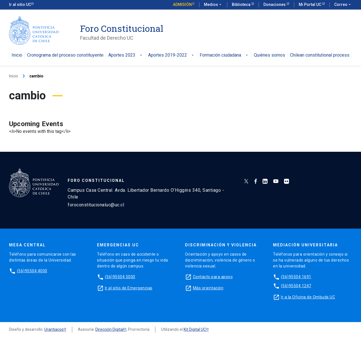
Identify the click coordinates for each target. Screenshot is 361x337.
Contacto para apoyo (213, 276)
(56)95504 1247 (296, 286)
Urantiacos (53, 329)
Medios (213, 4)
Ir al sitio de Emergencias (129, 288)
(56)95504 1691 (296, 276)
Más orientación (208, 288)
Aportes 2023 (125, 55)
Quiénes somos (269, 55)
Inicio (17, 55)
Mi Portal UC (310, 4)
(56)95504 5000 (120, 276)
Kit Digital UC (195, 329)
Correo (343, 4)
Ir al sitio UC (20, 4)
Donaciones (275, 4)
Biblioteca (241, 4)
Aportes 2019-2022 (171, 55)
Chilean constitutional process (319, 55)
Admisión (182, 4)
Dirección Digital (109, 329)
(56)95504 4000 (32, 271)
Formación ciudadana (224, 55)
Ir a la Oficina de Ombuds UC (308, 297)
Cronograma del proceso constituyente (65, 55)
